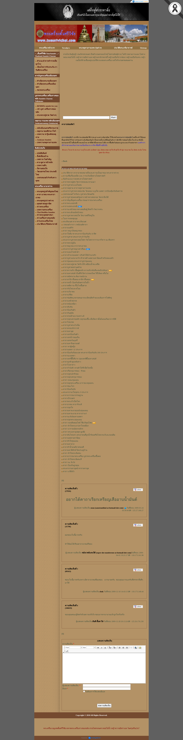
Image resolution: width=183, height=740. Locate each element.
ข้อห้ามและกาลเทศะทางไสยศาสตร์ (77, 179)
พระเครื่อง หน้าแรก (47, 48)
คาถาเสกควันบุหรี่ (70, 340)
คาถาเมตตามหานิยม (71, 438)
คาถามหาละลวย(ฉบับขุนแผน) (75, 410)
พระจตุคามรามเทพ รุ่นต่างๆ (90, 48)
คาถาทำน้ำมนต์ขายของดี (73, 447)
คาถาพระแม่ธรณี (70, 203)
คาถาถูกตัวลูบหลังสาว (72, 362)
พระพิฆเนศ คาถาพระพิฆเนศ (74, 222)
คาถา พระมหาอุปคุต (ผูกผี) (74, 432)
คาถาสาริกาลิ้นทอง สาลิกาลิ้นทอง (76, 279)
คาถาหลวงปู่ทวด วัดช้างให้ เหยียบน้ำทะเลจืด (81, 264)
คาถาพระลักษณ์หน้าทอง (73, 212)
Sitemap (143, 48)
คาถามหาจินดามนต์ (71, 343)
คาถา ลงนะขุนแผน (71, 380)
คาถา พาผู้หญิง (69, 346)
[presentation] (102, 698)
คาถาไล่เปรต (68, 322)
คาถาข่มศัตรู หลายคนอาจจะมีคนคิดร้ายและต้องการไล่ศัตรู (87, 298)
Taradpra (66, 48)
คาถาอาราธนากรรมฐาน (73, 395)
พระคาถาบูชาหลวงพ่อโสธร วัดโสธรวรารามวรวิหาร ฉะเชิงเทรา (89, 240)
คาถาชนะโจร (68, 386)
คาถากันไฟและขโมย (71, 289)
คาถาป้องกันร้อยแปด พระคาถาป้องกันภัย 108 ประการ (85, 353)
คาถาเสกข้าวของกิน (71, 337)
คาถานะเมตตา (69, 356)
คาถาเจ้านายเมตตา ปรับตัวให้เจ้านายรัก (79, 255)
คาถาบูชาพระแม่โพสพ (72, 185)
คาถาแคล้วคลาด (70, 301)
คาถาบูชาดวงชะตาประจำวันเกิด (76, 237)
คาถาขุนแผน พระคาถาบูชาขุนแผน (77, 261)
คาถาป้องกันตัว (69, 310)
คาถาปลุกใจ (68, 407)
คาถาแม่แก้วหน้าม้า (71, 252)
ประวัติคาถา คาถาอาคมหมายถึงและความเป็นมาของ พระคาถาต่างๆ (91, 173)
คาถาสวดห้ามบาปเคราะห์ (73, 316)
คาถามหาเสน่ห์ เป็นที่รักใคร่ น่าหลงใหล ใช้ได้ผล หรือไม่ (85, 273)
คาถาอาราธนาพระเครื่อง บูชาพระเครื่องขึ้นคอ (82, 456)
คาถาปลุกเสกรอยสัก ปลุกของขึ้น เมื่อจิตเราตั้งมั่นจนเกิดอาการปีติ (89, 319)
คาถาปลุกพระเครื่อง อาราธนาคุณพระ (78, 383)
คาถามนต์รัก (68, 228)
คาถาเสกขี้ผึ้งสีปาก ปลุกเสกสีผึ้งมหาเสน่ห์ (79, 359)
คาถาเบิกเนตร (69, 398)
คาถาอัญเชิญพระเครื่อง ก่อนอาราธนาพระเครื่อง (82, 200)
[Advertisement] (104, 69)
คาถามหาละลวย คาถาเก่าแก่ (75, 414)
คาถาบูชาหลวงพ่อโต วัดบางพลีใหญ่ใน (78, 215)
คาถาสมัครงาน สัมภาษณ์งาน (75, 276)
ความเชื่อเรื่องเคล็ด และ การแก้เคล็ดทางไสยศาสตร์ (84, 176)
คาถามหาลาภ (68, 444)
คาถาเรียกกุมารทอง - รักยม (74, 371)
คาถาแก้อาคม (69, 292)
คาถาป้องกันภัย (69, 389)
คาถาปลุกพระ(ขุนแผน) (72, 420)
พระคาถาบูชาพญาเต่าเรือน (74, 249)
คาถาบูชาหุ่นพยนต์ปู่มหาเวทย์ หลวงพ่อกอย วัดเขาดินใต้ (86, 197)
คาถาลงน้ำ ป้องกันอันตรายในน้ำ (76, 282)
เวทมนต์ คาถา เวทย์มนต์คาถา (75, 225)
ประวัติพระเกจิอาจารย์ (123, 48)
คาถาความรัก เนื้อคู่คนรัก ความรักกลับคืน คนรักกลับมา (85, 270)
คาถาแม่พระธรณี (70, 206)
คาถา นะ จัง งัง (69, 462)
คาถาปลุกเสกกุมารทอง (72, 377)
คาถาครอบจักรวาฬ (71, 328)
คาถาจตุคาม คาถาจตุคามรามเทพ (77, 188)
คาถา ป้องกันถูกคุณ (71, 465)
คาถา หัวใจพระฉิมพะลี (72, 459)
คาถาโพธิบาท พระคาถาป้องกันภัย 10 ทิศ (79, 234)
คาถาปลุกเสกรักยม (71, 374)
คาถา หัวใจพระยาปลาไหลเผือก (76, 426)
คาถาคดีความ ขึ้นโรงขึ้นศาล (75, 286)
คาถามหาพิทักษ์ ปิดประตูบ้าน (75, 450)
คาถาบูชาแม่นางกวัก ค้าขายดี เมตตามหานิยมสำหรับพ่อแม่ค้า (88, 258)
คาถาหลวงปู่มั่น (69, 243)
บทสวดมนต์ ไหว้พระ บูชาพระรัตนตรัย (78, 194)
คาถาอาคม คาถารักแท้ (72, 404)
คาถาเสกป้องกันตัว (70, 334)
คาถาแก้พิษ (67, 295)
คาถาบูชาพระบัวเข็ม (71, 325)
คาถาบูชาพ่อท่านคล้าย (72, 267)
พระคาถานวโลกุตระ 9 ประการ (75, 392)
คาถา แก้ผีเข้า (68, 471)
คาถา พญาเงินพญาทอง (72, 231)
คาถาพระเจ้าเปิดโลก (71, 401)
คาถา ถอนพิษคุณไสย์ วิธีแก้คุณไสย (77, 423)
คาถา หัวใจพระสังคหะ (72, 453)
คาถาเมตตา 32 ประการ (72, 350)
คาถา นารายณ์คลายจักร (73, 429)
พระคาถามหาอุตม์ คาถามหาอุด (76, 468)
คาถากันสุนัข (68, 313)
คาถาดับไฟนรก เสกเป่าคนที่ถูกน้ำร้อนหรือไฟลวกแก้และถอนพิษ (89, 435)
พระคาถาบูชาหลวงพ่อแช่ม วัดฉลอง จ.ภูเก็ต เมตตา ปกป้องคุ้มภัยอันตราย (93, 191)
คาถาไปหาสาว (69, 365)
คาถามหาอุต (68, 331)
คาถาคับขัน (68, 307)
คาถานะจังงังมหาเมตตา (73, 417)
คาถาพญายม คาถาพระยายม (75, 246)
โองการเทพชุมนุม (70, 219)
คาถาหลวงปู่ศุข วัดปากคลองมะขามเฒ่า (79, 182)
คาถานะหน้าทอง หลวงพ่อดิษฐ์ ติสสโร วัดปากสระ (83, 209)
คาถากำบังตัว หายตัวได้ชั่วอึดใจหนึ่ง (78, 368)
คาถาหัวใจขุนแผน (70, 441)
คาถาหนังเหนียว (69, 304)
